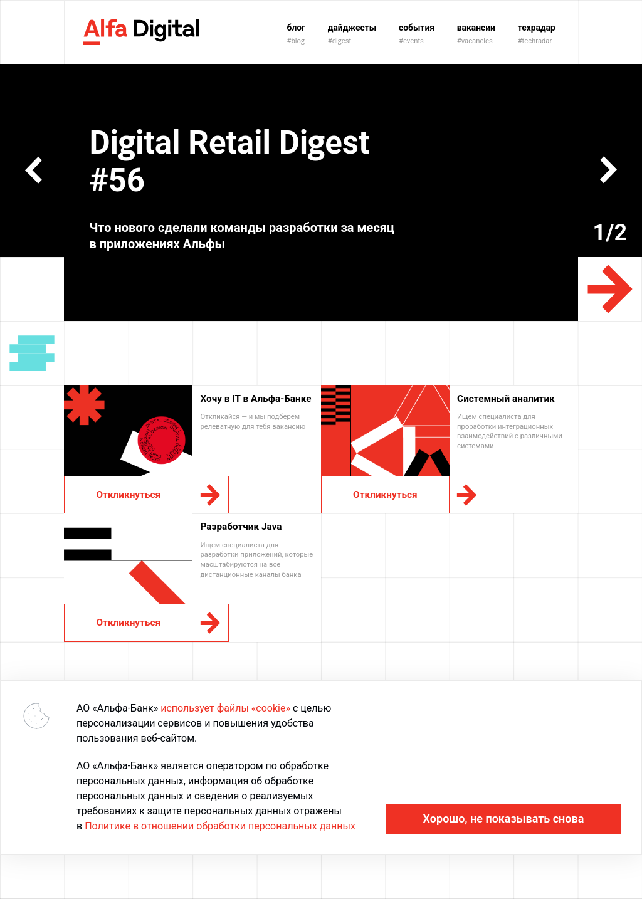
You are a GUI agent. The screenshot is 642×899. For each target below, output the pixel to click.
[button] (33, 170)
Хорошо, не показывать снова (503, 818)
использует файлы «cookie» (225, 708)
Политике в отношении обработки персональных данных (220, 826)
